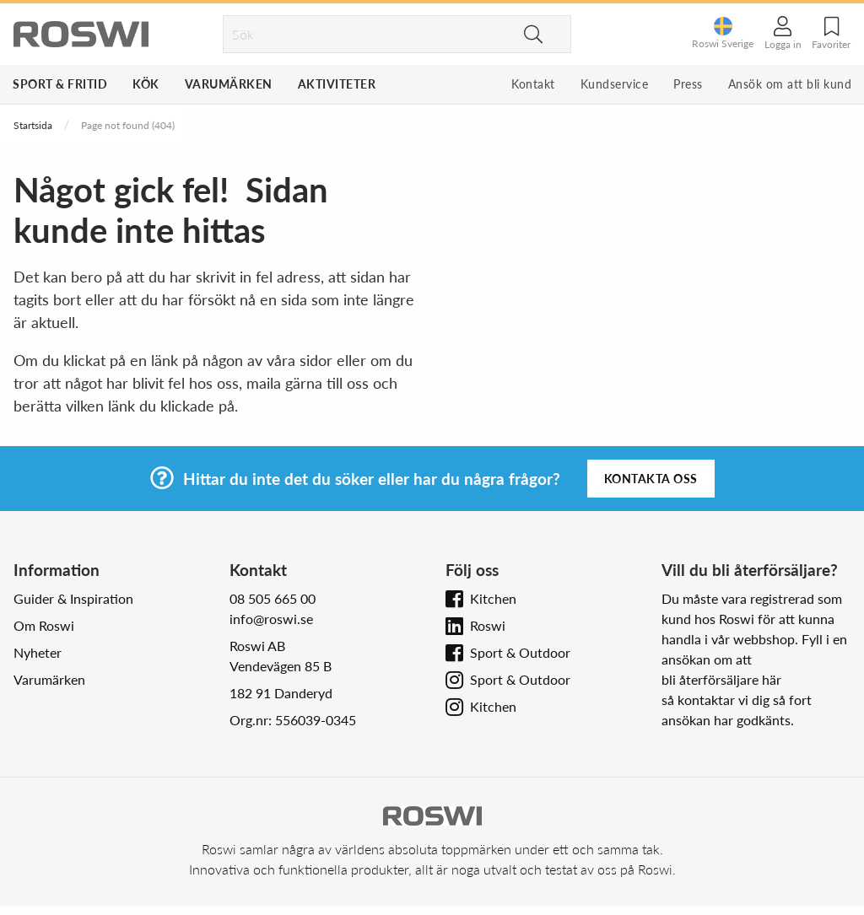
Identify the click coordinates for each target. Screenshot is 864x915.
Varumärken (229, 84)
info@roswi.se (271, 619)
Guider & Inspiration (73, 598)
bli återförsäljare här (721, 679)
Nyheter (38, 652)
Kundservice (614, 84)
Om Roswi (44, 625)
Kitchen (493, 598)
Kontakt (533, 84)
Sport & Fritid (60, 84)
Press (688, 84)
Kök (145, 84)
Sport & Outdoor (520, 652)
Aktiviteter (337, 84)
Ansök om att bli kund (790, 84)
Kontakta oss (651, 478)
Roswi (487, 625)
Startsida (33, 125)
